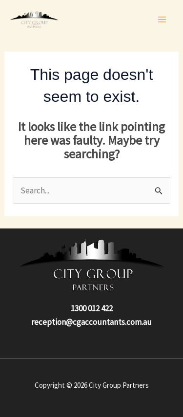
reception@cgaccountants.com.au (91, 322)
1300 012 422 (92, 308)
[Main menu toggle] (162, 19)
